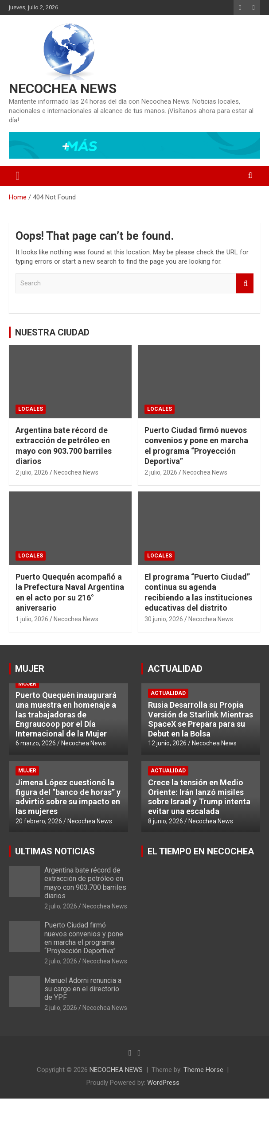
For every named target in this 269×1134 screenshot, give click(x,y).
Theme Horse (203, 1070)
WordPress (163, 1083)
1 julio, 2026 (32, 619)
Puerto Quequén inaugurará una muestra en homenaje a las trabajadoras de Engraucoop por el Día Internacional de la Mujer (66, 714)
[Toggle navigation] (18, 176)
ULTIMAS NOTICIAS (55, 851)
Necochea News (76, 472)
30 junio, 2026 (163, 619)
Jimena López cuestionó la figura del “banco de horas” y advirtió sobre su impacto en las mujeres (68, 797)
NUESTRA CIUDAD (52, 332)
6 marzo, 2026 (36, 743)
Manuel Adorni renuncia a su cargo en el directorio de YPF (82, 989)
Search (244, 283)
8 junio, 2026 (165, 821)
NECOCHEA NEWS (63, 88)
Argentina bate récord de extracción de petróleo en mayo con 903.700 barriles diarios (85, 883)
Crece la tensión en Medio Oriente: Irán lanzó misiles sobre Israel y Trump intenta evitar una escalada (199, 797)
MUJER (29, 668)
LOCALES (30, 409)
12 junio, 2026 (167, 743)
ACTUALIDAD (175, 668)
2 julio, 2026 (32, 472)
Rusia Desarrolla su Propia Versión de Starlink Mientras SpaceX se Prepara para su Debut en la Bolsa (200, 719)
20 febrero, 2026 (39, 821)
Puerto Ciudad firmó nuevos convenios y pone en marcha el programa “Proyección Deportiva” (83, 938)
